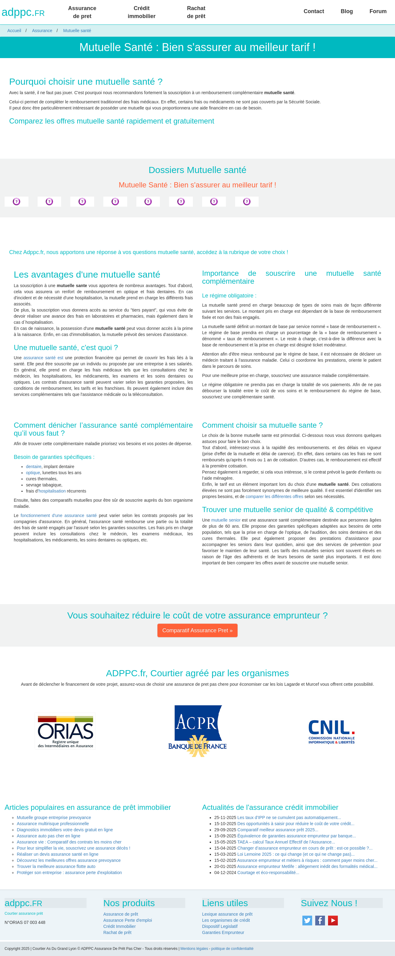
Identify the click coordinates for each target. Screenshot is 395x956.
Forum (378, 11)
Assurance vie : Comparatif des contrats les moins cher (69, 842)
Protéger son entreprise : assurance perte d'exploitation (69, 872)
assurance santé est (43, 357)
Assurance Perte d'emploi (127, 920)
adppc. (23, 12)
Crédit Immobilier (119, 926)
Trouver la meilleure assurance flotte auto (56, 866)
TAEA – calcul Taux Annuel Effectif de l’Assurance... (286, 842)
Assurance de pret (82, 12)
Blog (347, 11)
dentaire (34, 466)
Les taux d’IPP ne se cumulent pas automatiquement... (289, 817)
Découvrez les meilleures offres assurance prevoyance (69, 860)
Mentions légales (194, 949)
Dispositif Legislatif (220, 926)
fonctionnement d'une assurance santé (58, 515)
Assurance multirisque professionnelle (53, 823)
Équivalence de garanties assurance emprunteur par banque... (297, 835)
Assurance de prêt (120, 914)
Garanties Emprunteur (223, 932)
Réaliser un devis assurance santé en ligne (57, 854)
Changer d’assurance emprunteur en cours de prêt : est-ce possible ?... (305, 848)
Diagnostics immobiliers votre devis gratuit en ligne (65, 829)
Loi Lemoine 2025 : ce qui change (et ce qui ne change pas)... (296, 854)
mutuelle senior (226, 520)
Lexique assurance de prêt (227, 914)
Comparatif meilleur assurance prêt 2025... (278, 829)
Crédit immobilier (142, 12)
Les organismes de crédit (226, 920)
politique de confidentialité (232, 949)
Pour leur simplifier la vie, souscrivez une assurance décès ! (73, 848)
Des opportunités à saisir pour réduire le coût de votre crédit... (296, 823)
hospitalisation (52, 491)
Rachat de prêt (196, 12)
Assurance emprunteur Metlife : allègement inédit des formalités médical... (307, 866)
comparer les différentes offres (274, 496)
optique (33, 472)
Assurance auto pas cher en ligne (48, 835)
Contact (314, 11)
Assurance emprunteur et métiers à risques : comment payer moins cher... (307, 860)
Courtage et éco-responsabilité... (268, 872)
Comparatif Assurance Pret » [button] (197, 630)
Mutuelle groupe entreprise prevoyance (54, 817)
